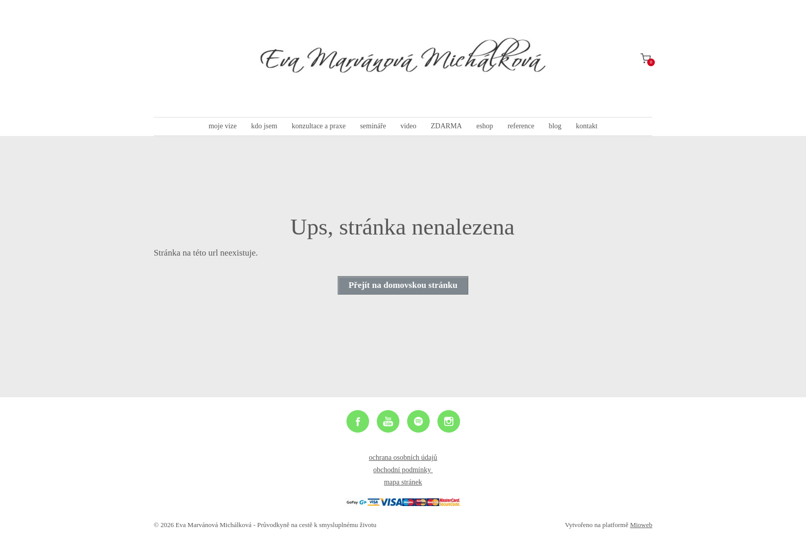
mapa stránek (403, 482)
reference (520, 126)
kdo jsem (264, 126)
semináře (373, 126)
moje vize (223, 126)
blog (554, 126)
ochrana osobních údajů (403, 457)
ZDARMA (446, 126)
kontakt (586, 126)
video (408, 126)
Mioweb (641, 525)
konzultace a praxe (318, 126)
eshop (485, 126)
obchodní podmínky (403, 470)
